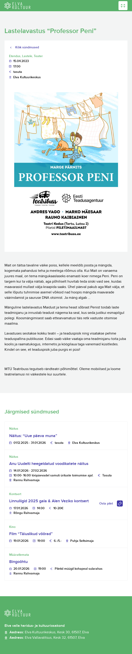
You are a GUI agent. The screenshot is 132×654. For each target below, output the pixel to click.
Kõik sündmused (27, 47)
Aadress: (49, 632)
